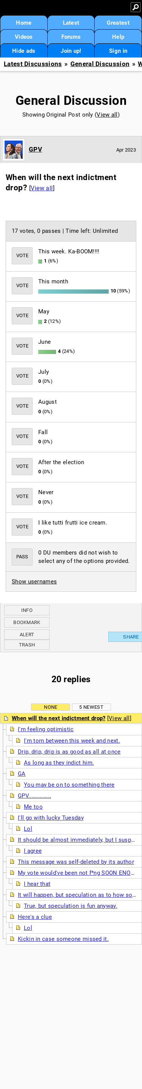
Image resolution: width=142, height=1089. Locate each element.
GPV (35, 149)
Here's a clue (35, 917)
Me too (33, 806)
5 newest (91, 707)
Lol (28, 828)
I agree (33, 850)
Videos (24, 36)
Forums (71, 36)
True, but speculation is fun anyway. (70, 905)
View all (107, 114)
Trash (27, 645)
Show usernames (34, 581)
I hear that (37, 883)
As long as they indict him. (59, 762)
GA (22, 773)
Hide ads (23, 50)
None (50, 707)
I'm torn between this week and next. (72, 740)
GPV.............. (34, 795)
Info (27, 610)
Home (23, 22)
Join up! (71, 50)
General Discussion (100, 64)
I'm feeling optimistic (46, 729)
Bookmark (26, 622)
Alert (27, 634)
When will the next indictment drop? (59, 718)
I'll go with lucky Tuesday (51, 817)
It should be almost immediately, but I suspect (78, 839)
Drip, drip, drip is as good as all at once (69, 751)
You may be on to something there (69, 784)
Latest (71, 22)
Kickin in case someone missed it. (63, 939)
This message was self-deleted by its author (76, 861)
